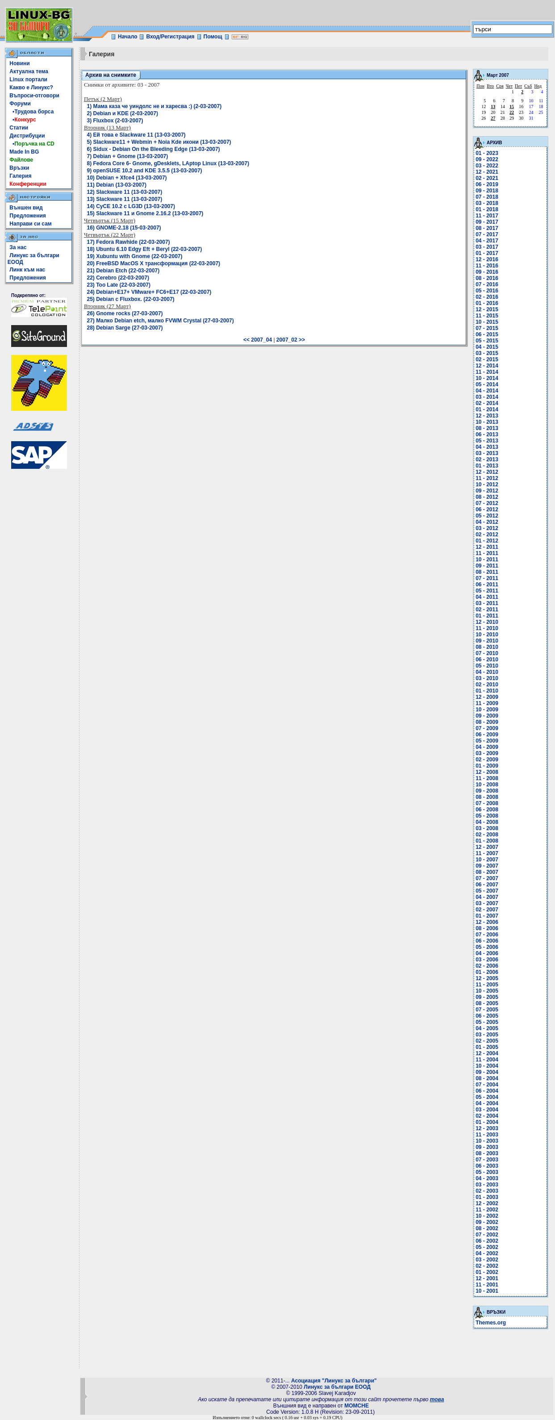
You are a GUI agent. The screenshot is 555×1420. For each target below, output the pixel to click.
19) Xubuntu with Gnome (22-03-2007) (135, 256)
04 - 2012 (487, 522)
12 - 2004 (487, 1053)
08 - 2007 (487, 872)
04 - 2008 (487, 822)
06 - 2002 (487, 1241)
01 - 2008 (487, 841)
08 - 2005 (487, 1003)
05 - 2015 (487, 341)
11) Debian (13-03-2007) (116, 185)
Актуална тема (28, 71)
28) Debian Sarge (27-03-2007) (125, 328)
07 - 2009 (487, 728)
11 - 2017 (487, 216)
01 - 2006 (487, 972)
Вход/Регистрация (170, 36)
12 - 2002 (487, 1203)
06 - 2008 (487, 809)
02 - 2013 (487, 459)
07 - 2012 (487, 503)
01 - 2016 (487, 303)
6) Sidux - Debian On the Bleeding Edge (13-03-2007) (153, 149)
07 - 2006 (487, 934)
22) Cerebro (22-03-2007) (118, 278)
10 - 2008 (487, 784)
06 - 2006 (487, 941)
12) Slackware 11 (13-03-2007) (125, 192)
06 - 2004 (487, 1091)
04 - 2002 (487, 1253)
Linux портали (28, 79)
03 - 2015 (487, 353)
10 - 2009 (487, 709)
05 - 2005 (487, 1022)
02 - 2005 (487, 1041)
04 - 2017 (487, 241)
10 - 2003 (487, 1141)
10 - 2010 (487, 634)
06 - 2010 (487, 659)
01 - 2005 (487, 1047)
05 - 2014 (487, 384)
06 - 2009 (487, 734)
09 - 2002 (487, 1222)
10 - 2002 (487, 1216)
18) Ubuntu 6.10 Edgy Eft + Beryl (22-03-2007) (144, 249)
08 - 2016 (487, 278)
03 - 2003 (487, 1185)
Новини (19, 63)
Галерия (20, 176)
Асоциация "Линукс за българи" (334, 1381)
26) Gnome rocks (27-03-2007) (125, 313)
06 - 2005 (487, 1016)
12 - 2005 (487, 978)
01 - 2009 (487, 766)
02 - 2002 (487, 1266)
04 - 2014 (487, 391)
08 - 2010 (487, 647)
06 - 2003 (487, 1166)
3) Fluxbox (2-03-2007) (115, 120)
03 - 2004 (487, 1110)
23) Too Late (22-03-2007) (119, 285)
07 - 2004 (487, 1085)
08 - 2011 (487, 572)
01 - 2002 (487, 1272)
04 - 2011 (487, 597)
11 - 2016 (487, 266)
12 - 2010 (487, 622)
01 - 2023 (487, 153)
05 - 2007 (487, 891)
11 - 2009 (487, 703)
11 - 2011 (487, 553)
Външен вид (25, 208)
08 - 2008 (487, 797)
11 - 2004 (487, 1060)
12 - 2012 (487, 472)
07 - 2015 (487, 328)
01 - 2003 (487, 1197)
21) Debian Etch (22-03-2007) (123, 270)
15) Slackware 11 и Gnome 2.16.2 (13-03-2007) (145, 213)
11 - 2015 (487, 316)
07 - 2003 (487, 1160)
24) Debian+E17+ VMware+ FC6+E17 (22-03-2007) (149, 292)
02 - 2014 (487, 403)
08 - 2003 (487, 1153)
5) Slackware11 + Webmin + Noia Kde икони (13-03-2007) (159, 142)
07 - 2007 (487, 878)
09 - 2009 (487, 716)
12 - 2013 (487, 416)
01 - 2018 (487, 209)
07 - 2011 (487, 578)
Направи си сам (30, 224)
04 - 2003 (487, 1178)
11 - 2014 (487, 372)
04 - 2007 (487, 897)
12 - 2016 (487, 259)
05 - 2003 (487, 1172)
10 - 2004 (487, 1066)
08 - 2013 (487, 428)
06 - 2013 (487, 434)
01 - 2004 (487, 1122)
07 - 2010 (487, 653)
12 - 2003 (487, 1128)
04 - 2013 (487, 447)
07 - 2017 (487, 234)
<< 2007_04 (257, 340)
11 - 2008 (487, 778)
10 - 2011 (487, 559)
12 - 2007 (487, 847)
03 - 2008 (487, 828)
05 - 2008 (487, 816)
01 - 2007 (487, 916)
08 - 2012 (487, 497)
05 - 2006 (487, 947)
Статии (18, 128)
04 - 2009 (487, 747)
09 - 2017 (487, 222)
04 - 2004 (487, 1103)
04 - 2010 (487, 672)
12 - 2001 (487, 1278)
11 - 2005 (487, 984)
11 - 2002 (487, 1210)
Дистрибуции (27, 136)
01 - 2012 (487, 541)
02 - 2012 (487, 534)
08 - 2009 (487, 722)
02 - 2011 (487, 609)
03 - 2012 (487, 528)
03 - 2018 (487, 203)
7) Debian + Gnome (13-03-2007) (127, 156)
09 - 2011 (487, 566)
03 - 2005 (487, 1035)
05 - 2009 (487, 741)
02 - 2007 (487, 909)
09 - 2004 (487, 1072)
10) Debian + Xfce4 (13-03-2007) (127, 178)
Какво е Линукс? (31, 87)
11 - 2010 (487, 628)
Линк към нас (27, 270)
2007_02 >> (290, 340)
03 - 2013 (487, 453)
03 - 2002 (487, 1260)
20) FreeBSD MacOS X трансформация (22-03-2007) (154, 263)
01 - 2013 (487, 466)
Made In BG (24, 152)
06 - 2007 (487, 884)
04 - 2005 (487, 1028)
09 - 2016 (487, 272)
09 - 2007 (487, 866)
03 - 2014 (487, 397)
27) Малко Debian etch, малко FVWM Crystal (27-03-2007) (160, 320)
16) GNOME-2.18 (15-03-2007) (124, 228)
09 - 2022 (487, 159)
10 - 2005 (487, 991)
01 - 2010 (487, 691)
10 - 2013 (487, 422)
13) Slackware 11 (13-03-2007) (125, 199)
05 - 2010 (487, 666)
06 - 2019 (487, 184)
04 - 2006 (487, 953)
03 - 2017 (487, 247)
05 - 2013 (487, 441)
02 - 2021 (487, 178)
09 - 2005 (487, 997)
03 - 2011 (487, 603)
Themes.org (491, 1323)
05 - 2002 (487, 1247)
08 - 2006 (487, 928)
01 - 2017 (487, 253)
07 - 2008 (487, 803)
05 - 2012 (487, 516)
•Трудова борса (31, 112)
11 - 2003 (487, 1135)
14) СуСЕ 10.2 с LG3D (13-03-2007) (131, 206)
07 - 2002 (487, 1235)
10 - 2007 (487, 859)
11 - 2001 (487, 1285)
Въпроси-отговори (34, 95)
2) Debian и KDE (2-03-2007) (122, 113)
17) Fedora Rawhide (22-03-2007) (128, 242)
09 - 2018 (487, 191)
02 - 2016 (487, 297)
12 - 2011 (487, 547)
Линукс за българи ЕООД (337, 1387)
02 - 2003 (487, 1191)
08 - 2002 (487, 1228)
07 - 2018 (487, 197)
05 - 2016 (487, 291)
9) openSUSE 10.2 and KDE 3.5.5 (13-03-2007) (144, 170)
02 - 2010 (487, 684)
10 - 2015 (487, 322)
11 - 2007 (487, 853)
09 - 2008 (487, 791)
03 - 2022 (487, 166)
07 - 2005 (487, 1010)
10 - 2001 (487, 1291)
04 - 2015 (487, 347)
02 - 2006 (487, 966)
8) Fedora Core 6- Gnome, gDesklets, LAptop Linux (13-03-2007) (168, 163)
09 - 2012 (487, 491)
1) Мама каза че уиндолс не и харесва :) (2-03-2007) (154, 106)
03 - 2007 (487, 903)
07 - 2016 (487, 284)
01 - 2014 (487, 409)
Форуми (20, 103)
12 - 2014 (487, 366)
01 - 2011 (487, 616)
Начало (127, 36)
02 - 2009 (487, 759)
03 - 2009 (487, 753)
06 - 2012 (487, 509)
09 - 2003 (487, 1147)
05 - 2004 (487, 1097)
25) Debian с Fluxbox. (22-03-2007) (131, 299)
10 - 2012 (487, 484)
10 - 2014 (487, 378)
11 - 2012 (487, 478)
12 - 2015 (487, 309)
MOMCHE (356, 1406)
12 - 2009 (487, 697)
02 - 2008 (487, 834)
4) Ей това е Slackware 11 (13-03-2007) (136, 135)
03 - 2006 (487, 959)
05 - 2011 (487, 591)
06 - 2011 (487, 584)
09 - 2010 (487, 641)
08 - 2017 (487, 228)
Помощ (213, 36)
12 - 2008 (487, 772)
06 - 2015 (487, 334)
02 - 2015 (487, 359)
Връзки (19, 168)
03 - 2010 (487, 678)
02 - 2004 (487, 1116)
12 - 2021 (487, 172)
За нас (17, 247)
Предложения (27, 216)
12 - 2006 (487, 922)
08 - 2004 (487, 1078)
